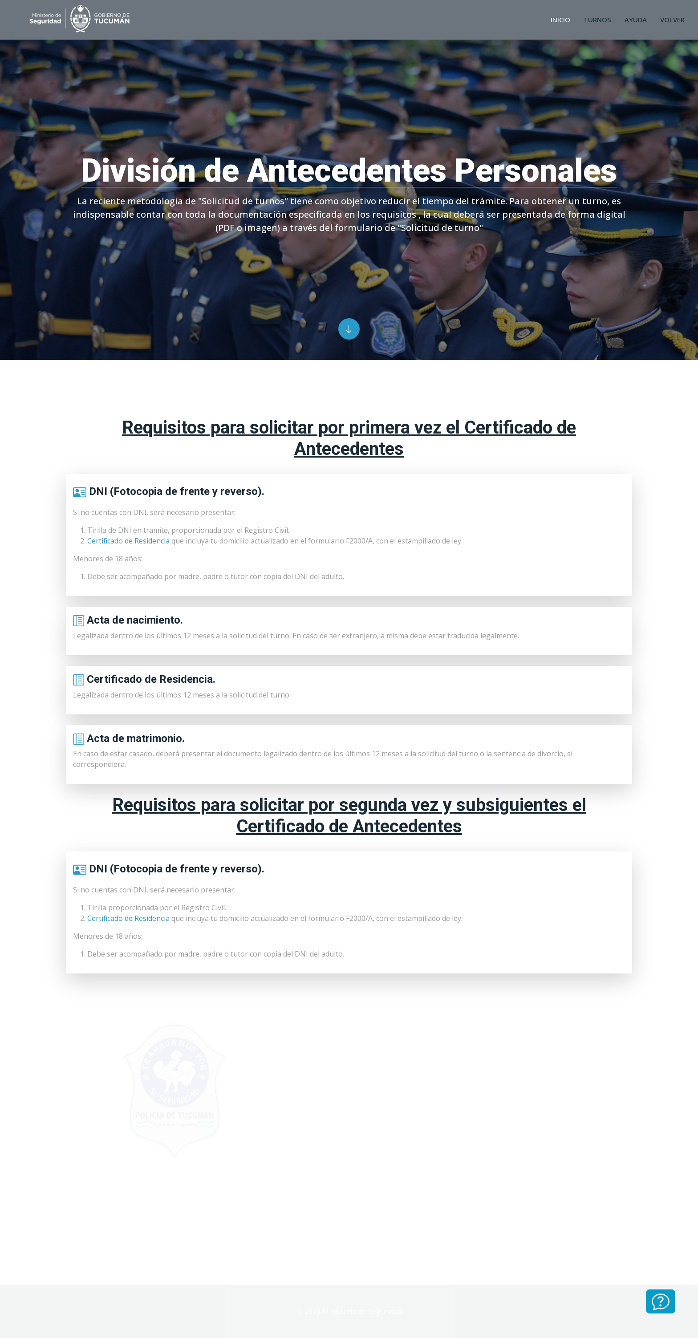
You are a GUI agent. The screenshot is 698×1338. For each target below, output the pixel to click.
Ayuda (636, 19)
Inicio (560, 19)
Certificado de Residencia (128, 541)
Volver (672, 19)
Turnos (597, 19)
